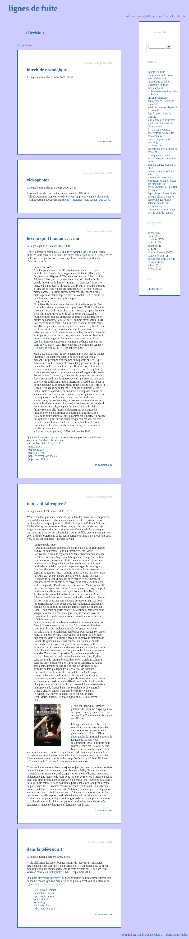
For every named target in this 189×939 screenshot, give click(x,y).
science (151, 232)
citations (152, 239)
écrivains (152, 262)
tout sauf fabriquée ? (46, 503)
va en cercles (154, 145)
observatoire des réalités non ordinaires (160, 134)
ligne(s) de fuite (156, 71)
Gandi (140, 934)
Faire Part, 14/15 (50, 443)
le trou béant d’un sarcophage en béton (158, 80)
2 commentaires (103, 810)
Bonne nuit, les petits (47, 431)
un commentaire (104, 464)
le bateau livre (43, 905)
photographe (78, 736)
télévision (152, 268)
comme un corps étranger (161, 209)
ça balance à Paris (45, 893)
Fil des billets (24, 45)
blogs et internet (156, 252)
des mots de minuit (45, 908)
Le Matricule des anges (61, 254)
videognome (38, 179)
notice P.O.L (35, 446)
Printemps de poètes (45, 455)
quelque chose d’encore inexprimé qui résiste (160, 198)
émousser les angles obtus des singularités (161, 182)
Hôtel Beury (41, 459)
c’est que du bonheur (159, 155)
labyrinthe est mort (157, 84)
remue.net (39, 449)
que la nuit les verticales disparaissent (160, 125)
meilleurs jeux (155, 87)
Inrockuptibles (54, 871)
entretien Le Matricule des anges (46, 440)
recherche (159, 32)
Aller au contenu (135, 16)
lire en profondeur (157, 97)
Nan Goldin (87, 733)
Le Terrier (39, 452)
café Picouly (42, 899)
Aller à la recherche (175, 16)
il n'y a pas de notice (158, 129)
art (148, 249)
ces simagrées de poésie (160, 75)
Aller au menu (154, 16)
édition (151, 265)
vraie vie (152, 242)
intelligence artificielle (159, 258)
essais (150, 236)
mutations (152, 245)
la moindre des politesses (161, 119)
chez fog (40, 902)
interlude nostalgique (47, 69)
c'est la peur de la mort (160, 212)
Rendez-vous (91, 739)
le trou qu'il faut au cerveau (53, 238)
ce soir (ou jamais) (45, 889)
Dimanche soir (44, 347)
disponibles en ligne (91, 254)
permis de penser (44, 896)
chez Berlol (65, 523)
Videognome (102, 196)
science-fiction (155, 255)
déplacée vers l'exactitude (161, 193)
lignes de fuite (33, 8)
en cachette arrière (157, 206)
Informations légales (176, 934)
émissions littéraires (49, 877)
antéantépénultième (158, 202)
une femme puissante (159, 177)
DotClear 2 (156, 934)
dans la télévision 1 (44, 849)
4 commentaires (103, 141)
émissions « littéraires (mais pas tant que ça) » (83, 199)
